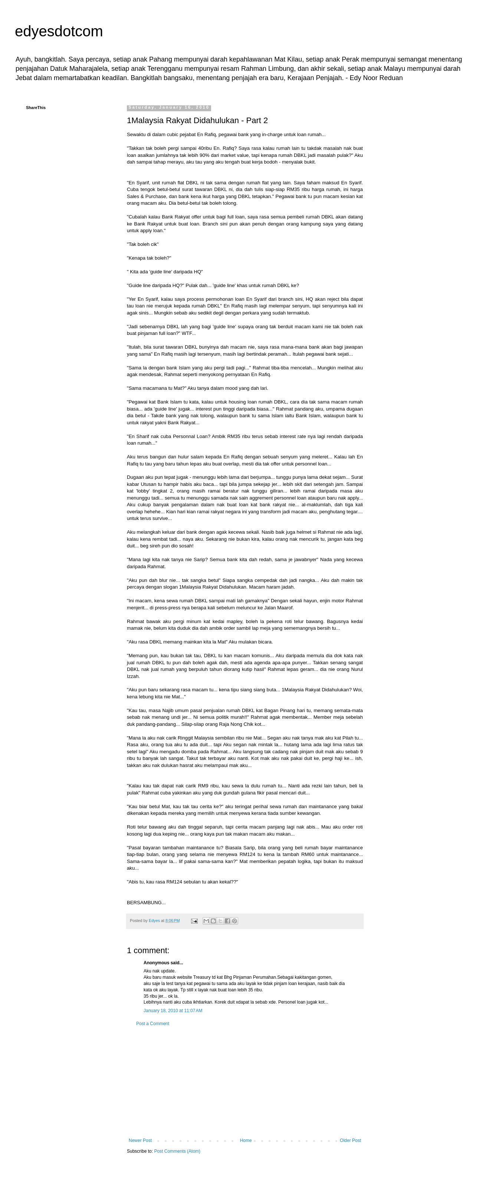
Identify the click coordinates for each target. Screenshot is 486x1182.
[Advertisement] (245, 1082)
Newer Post (140, 1140)
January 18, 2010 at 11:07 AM (173, 1010)
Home (246, 1140)
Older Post (350, 1140)
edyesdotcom (59, 31)
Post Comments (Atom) (177, 1151)
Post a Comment (152, 1023)
